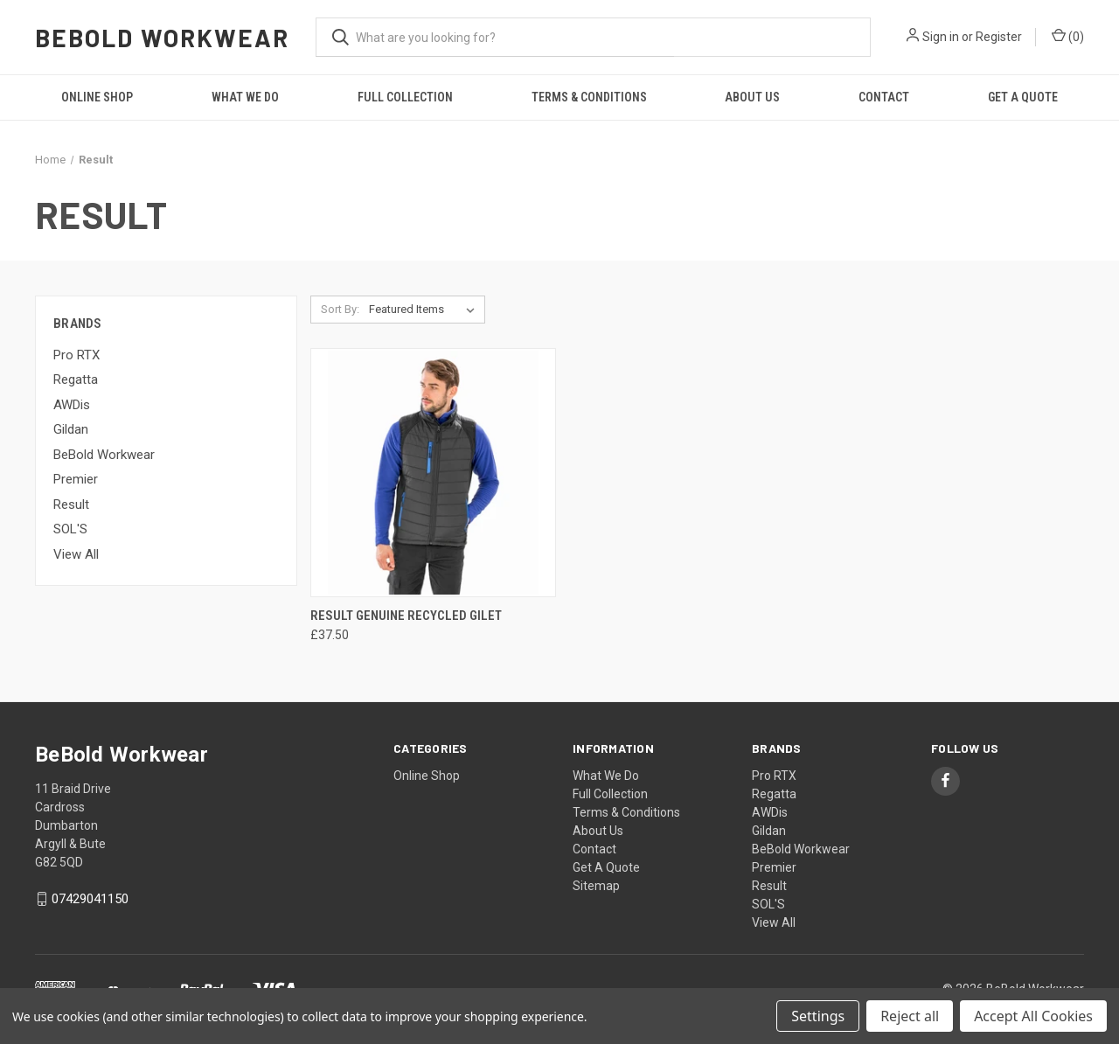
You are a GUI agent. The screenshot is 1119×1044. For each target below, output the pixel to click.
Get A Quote (1023, 97)
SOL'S (70, 529)
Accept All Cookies (1033, 1016)
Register (999, 37)
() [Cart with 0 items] (1068, 36)
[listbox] (425, 309)
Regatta (75, 379)
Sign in (940, 37)
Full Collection (405, 97)
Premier (75, 479)
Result (71, 504)
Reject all (909, 1016)
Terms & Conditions (589, 97)
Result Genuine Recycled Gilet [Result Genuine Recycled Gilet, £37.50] (406, 615)
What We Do (245, 97)
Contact (883, 97)
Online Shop (97, 97)
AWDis (71, 405)
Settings (817, 1016)
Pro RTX (76, 355)
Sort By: (340, 309)
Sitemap (596, 886)
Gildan (70, 429)
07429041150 (90, 899)
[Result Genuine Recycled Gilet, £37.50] (433, 472)
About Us (752, 97)
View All (76, 554)
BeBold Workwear (104, 455)
